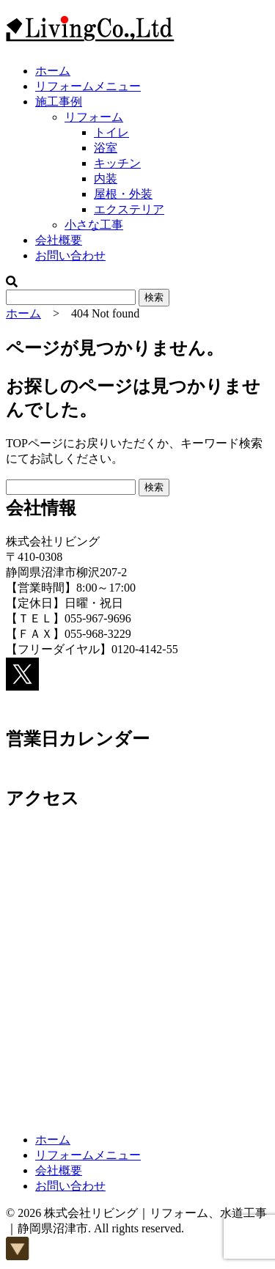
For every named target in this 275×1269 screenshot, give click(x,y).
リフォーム (94, 117)
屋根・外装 (123, 194)
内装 (105, 178)
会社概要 (58, 240)
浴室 (105, 147)
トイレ (111, 132)
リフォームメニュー (88, 86)
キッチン (117, 163)
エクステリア (129, 209)
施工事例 (58, 101)
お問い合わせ (70, 255)
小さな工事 (94, 224)
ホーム (52, 71)
